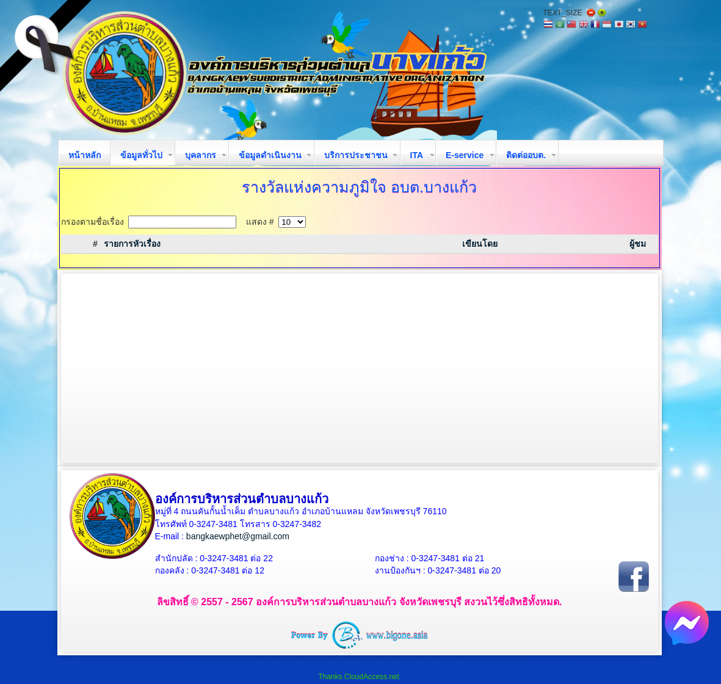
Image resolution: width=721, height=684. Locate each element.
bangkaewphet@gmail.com (237, 536)
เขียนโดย (480, 244)
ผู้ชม (637, 244)
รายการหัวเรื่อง (132, 244)
